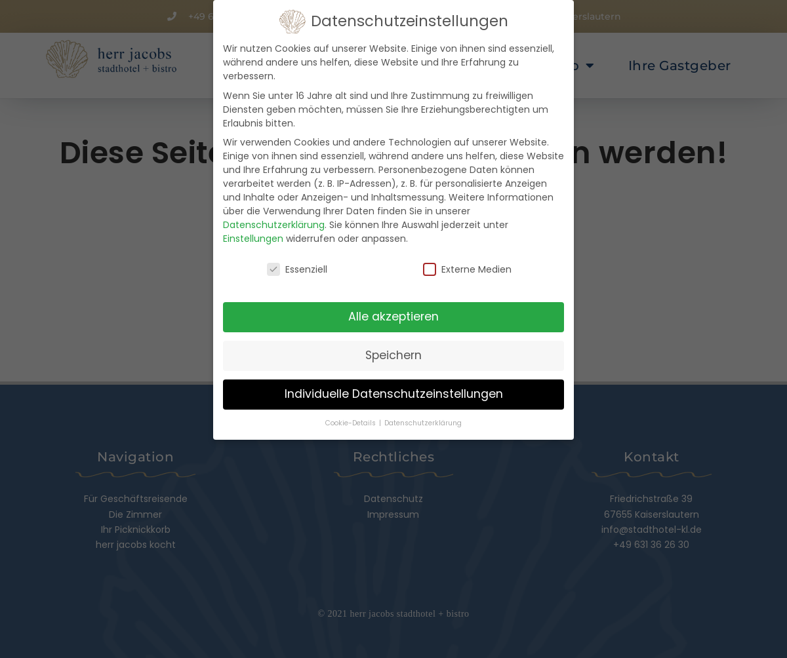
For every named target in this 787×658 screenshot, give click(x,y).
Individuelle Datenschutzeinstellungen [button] (394, 390)
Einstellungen (253, 235)
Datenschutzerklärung (274, 221)
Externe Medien (467, 266)
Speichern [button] (393, 352)
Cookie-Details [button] (351, 420)
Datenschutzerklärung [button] (423, 420)
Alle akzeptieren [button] (393, 313)
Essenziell (297, 266)
